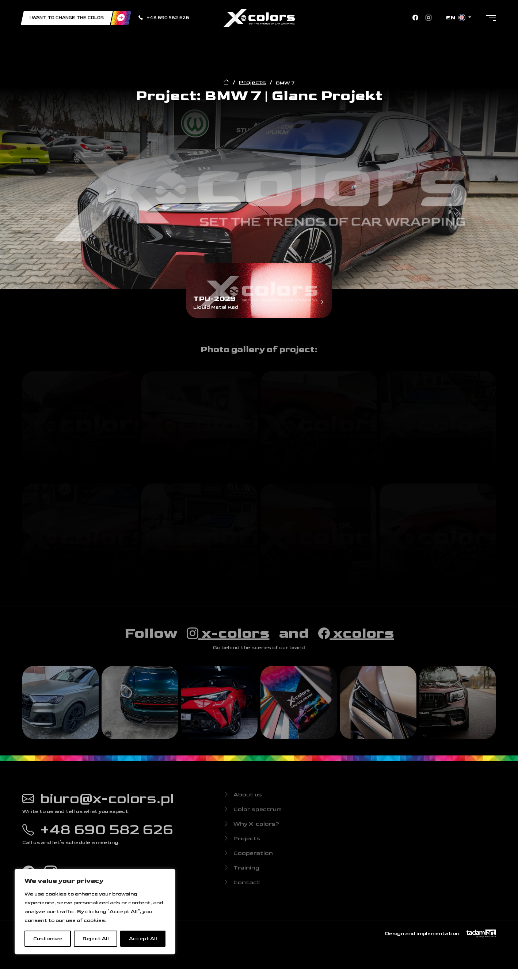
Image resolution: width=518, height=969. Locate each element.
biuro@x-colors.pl (98, 802)
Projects (252, 82)
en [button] (456, 18)
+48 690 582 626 (163, 17)
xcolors (356, 637)
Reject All (96, 938)
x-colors (228, 637)
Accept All (143, 938)
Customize (47, 938)
